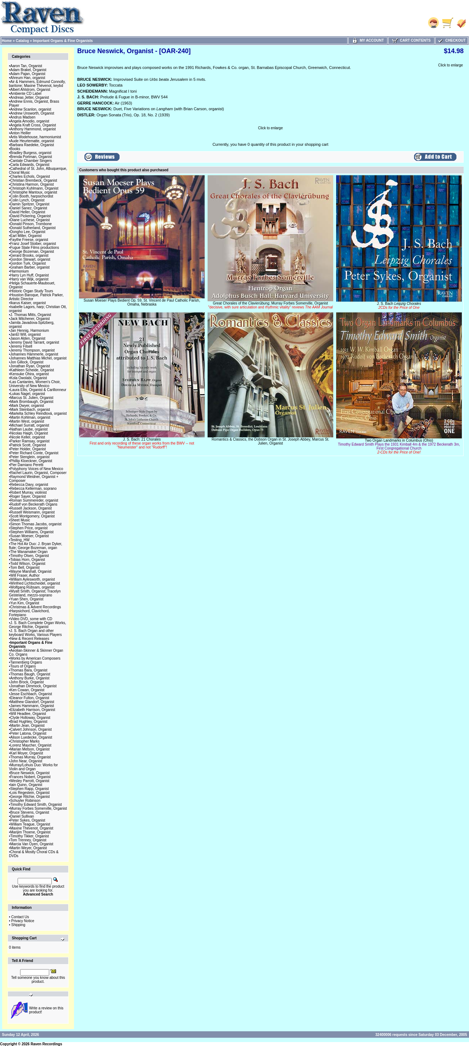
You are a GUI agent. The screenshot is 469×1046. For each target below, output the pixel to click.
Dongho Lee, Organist (28, 232)
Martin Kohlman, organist (30, 417)
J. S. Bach (399, 306)
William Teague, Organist (30, 824)
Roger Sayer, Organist (28, 496)
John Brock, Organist (27, 682)
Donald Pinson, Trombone (31, 224)
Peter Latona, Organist (28, 733)
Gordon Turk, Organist (28, 263)
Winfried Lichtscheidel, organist (35, 583)
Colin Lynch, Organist (27, 200)
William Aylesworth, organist (32, 579)
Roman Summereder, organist (34, 500)
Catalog (22, 41)
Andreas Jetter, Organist (29, 97)
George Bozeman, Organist (32, 252)
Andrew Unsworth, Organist (32, 113)
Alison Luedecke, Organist (31, 737)
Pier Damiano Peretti (26, 465)
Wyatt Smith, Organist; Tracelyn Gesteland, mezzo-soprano (35, 593)
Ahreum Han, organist (27, 78)
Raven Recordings (46, 1044)
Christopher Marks (25, 741)
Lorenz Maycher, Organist (31, 745)
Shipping (18, 925)
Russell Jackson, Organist (31, 508)
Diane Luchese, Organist (30, 220)
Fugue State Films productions (34, 248)
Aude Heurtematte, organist (32, 141)
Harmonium (19, 271)
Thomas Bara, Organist (28, 670)
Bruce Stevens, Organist (29, 812)
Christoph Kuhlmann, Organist (34, 188)
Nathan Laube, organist (29, 429)
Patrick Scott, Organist (28, 445)
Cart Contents (411, 40)
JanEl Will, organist (25, 334)
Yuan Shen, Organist (26, 599)
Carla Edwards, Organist (30, 165)
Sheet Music (20, 520)
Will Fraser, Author (25, 575)
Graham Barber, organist (30, 267)
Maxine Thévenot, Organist (32, 828)
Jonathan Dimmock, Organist (33, 686)
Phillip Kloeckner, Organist (31, 461)
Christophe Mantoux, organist (33, 192)
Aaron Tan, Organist (26, 66)
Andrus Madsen (23, 117)
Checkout (451, 40)
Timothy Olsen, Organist (29, 556)
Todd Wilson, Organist (28, 564)
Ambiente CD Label (26, 94)
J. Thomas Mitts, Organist (30, 315)
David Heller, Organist (27, 212)
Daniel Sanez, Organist (28, 208)
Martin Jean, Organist (27, 725)
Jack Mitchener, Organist (30, 319)
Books (15, 149)
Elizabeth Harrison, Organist (32, 710)
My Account (368, 40)
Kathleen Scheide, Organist (32, 370)
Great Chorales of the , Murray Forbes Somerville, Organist (270, 305)
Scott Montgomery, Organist (32, 516)
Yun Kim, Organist (25, 603)
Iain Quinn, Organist (26, 785)
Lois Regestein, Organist (30, 793)
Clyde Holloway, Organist (30, 718)
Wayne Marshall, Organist (31, 571)
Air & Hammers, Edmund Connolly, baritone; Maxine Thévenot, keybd (37, 84)
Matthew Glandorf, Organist (32, 702)
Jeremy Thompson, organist (32, 350)
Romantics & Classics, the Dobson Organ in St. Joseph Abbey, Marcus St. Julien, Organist (270, 441)
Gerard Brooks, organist (29, 255)
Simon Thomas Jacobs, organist (36, 524)
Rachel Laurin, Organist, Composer (38, 473)
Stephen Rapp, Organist (29, 789)
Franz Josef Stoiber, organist (33, 244)
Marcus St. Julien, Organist (32, 398)
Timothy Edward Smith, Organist (36, 804)
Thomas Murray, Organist (30, 757)
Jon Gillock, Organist (26, 362)
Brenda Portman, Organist (31, 157)
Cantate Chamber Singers (31, 161)
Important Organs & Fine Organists (63, 41)
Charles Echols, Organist (30, 176)
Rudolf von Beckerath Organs (33, 504)
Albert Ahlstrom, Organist (30, 90)
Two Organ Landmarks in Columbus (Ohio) (399, 446)
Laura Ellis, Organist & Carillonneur (38, 390)
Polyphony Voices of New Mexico (36, 469)
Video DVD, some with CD (31, 619)
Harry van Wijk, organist (29, 279)
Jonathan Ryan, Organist (30, 366)
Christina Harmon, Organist (32, 184)
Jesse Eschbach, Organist (31, 694)
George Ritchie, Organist (30, 797)
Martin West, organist (27, 421)
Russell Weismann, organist (32, 512)
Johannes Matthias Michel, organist (38, 358)
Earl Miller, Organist (26, 236)
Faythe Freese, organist (29, 240)
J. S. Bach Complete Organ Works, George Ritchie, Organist (37, 625)
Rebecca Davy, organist (29, 485)
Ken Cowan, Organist (27, 690)
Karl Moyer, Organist (26, 753)
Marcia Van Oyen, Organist (32, 844)
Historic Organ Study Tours (31, 291)
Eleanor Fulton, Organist (29, 698)
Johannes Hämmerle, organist (34, 354)
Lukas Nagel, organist (27, 394)
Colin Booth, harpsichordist (32, 196)
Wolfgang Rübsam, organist (32, 587)
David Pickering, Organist (30, 216)
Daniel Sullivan (22, 816)
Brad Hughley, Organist (28, 722)
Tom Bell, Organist (25, 568)
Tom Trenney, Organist (28, 840)
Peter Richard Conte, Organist (34, 453)
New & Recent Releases (29, 639)
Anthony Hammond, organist (33, 129)
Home (7, 41)
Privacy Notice (22, 921)
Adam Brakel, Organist (28, 70)
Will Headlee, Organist (28, 714)
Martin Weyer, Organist (28, 848)
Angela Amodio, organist (29, 121)
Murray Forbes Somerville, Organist (38, 808)
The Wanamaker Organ (29, 552)
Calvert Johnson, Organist (31, 729)
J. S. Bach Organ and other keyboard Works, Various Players (35, 633)
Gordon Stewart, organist (30, 259)
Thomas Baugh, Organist (30, 674)
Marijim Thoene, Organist (30, 832)
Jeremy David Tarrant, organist (34, 342)
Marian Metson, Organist (30, 749)
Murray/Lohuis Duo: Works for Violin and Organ (33, 767)
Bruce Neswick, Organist (30, 773)
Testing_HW (20, 540)
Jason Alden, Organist (28, 338)
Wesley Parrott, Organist (30, 781)
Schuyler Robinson (25, 801)
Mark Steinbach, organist (30, 410)
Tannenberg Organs (26, 662)
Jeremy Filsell (21, 346)
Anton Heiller (20, 133)
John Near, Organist (26, 761)
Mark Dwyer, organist (27, 406)
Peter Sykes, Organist (27, 820)
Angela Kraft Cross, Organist (33, 125)
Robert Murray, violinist (28, 492)
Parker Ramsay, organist (30, 441)
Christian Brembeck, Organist (33, 180)
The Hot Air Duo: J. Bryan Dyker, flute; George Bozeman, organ (35, 546)
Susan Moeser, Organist (29, 536)
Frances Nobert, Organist (30, 777)
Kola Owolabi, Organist (28, 378)
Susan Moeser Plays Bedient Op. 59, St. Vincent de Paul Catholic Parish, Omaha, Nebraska (142, 302)
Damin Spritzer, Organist (30, 204)
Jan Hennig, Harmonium (29, 331)
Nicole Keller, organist (27, 437)
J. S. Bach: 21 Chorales (141, 443)
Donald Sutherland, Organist (33, 228)
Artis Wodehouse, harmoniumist (35, 137)
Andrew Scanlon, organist (30, 109)
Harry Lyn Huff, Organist (29, 275)
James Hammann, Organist (32, 706)
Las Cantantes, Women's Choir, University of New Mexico (35, 384)
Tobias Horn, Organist (27, 560)
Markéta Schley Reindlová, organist (38, 413)
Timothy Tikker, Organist (29, 836)
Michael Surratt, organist (29, 425)
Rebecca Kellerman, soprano (33, 489)
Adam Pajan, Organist (28, 74)
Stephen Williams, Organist (32, 532)
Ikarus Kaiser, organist (28, 303)
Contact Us (20, 917)
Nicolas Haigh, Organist (29, 433)
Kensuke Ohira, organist (29, 374)
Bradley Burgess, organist (31, 153)
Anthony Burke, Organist (30, 678)
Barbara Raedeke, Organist (32, 145)
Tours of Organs (23, 666)
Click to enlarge (450, 65)
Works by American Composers (35, 658)
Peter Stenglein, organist (30, 457)
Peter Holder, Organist (28, 449)
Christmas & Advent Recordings (35, 607)
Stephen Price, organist (29, 528)
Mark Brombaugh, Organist (32, 402)
